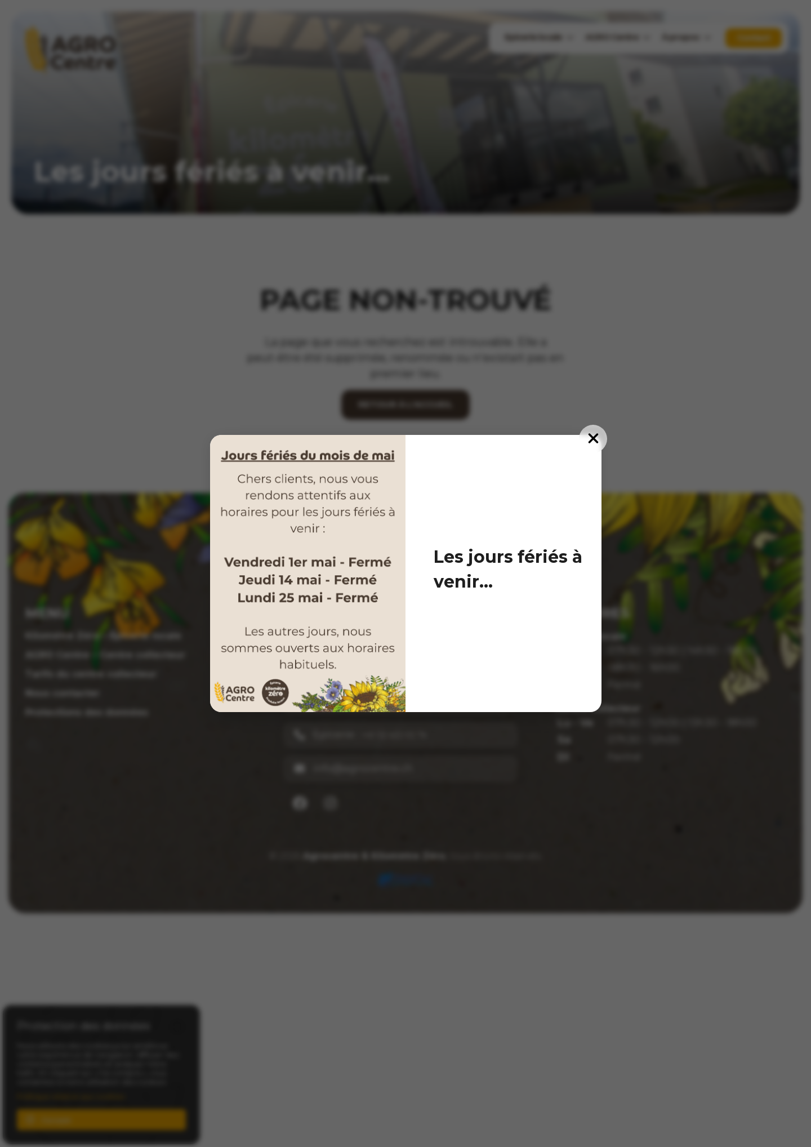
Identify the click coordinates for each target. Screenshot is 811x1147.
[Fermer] (593, 439)
